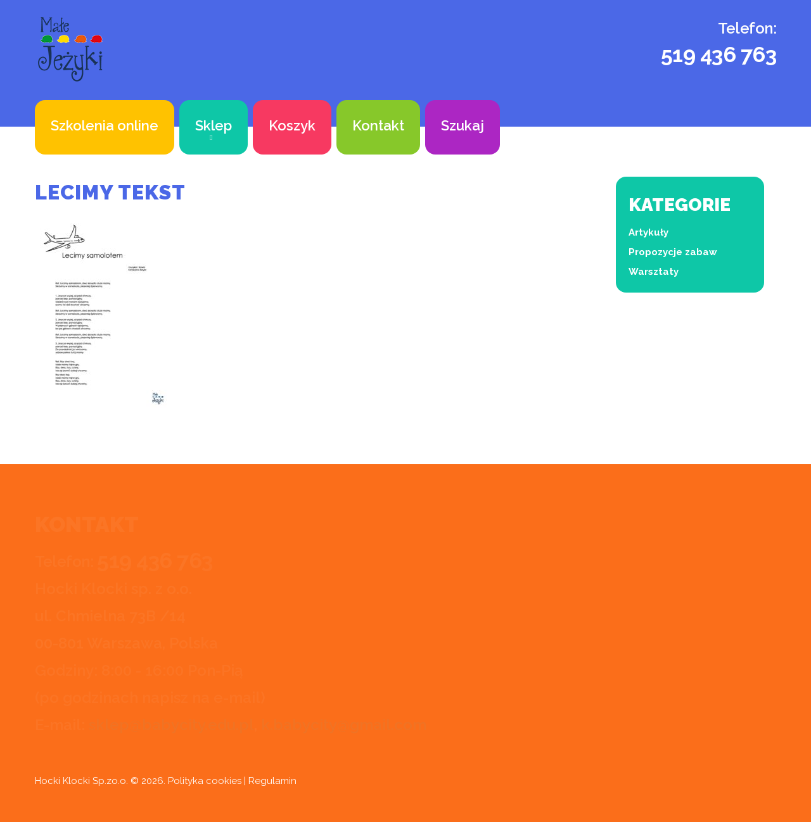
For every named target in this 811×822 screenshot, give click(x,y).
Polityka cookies (204, 781)
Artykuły (648, 232)
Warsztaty (654, 271)
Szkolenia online (104, 125)
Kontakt (378, 125)
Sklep (213, 125)
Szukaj (462, 125)
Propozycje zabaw (673, 252)
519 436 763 (719, 54)
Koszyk (292, 125)
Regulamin (272, 781)
